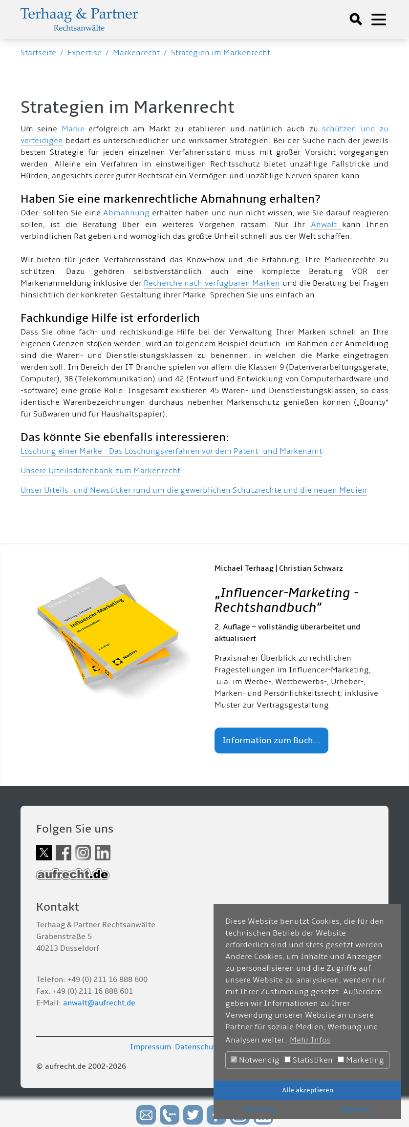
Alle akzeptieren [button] (307, 1090)
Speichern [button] (260, 1109)
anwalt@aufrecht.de (99, 1003)
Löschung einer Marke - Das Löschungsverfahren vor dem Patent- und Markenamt (171, 451)
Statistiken (308, 1060)
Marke (73, 129)
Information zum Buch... (271, 740)
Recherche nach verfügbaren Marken (212, 283)
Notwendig (255, 1060)
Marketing (361, 1060)
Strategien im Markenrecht (220, 53)
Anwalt (326, 225)
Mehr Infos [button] (310, 1040)
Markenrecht (136, 53)
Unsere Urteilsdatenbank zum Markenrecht (100, 471)
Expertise (84, 53)
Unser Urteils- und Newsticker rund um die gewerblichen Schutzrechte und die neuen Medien (194, 490)
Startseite (38, 53)
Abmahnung (126, 213)
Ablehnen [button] (354, 1109)
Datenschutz (197, 1047)
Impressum (150, 1047)
